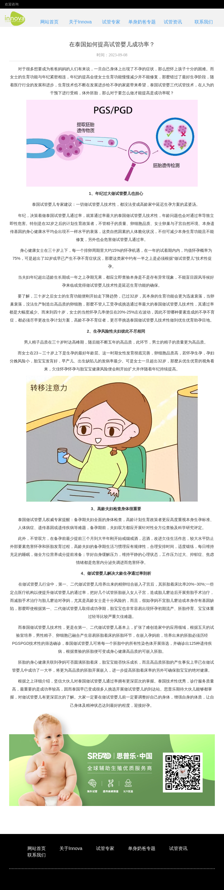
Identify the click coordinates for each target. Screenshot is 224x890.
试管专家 (111, 21)
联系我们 (204, 21)
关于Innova (80, 21)
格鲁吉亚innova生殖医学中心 (126, 882)
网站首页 (49, 21)
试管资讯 (173, 21)
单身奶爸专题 (142, 21)
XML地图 (84, 882)
